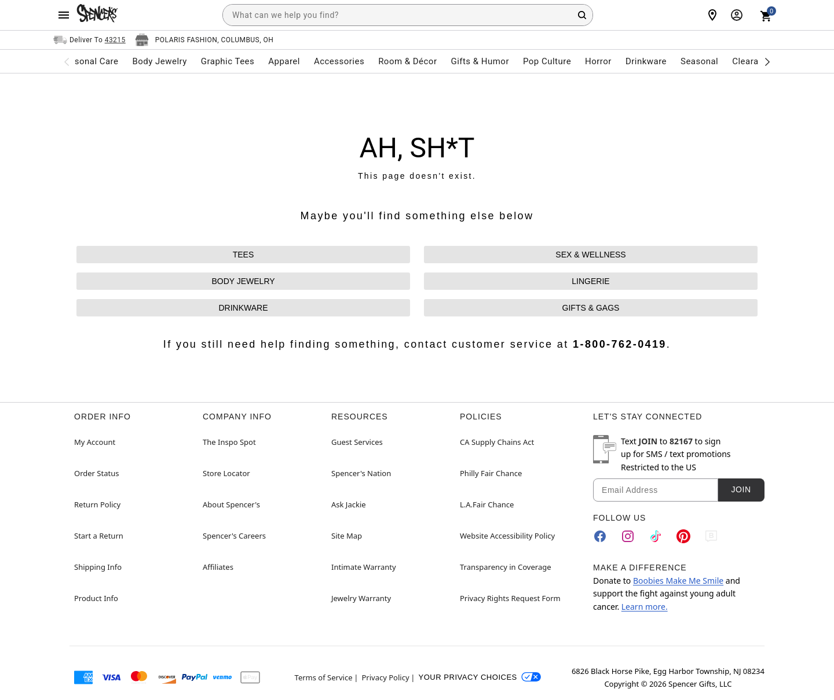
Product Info (96, 598)
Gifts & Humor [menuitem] (480, 61)
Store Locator (226, 473)
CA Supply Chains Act (497, 442)
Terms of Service (324, 677)
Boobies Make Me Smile (678, 580)
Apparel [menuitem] (284, 61)
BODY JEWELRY (243, 281)
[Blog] (711, 536)
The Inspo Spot (229, 442)
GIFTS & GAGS (591, 307)
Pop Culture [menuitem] (547, 61)
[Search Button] (582, 15)
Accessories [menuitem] (339, 61)
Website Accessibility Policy (507, 535)
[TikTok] (656, 536)
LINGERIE (590, 281)
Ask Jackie (348, 504)
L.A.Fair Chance (487, 504)
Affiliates (218, 567)
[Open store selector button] (204, 40)
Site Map (346, 535)
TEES (243, 254)
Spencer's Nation (361, 473)
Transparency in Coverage (505, 567)
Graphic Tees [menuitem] (227, 61)
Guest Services (357, 442)
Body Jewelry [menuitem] (159, 61)
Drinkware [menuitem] (646, 61)
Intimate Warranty (363, 567)
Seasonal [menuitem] (699, 61)
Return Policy (97, 504)
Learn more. (644, 606)
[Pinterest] (683, 536)
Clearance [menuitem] (752, 61)
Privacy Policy (385, 677)
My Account (94, 442)
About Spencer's (231, 504)
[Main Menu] (63, 15)
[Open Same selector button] (89, 40)
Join (741, 489)
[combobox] (407, 15)
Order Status (96, 473)
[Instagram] (628, 536)
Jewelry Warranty (361, 598)
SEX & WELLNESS (590, 254)
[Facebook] (600, 536)
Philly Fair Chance (491, 473)
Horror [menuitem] (598, 61)
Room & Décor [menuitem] (407, 61)
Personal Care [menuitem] (90, 61)
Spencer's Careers (234, 535)
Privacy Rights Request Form (510, 598)
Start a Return (98, 535)
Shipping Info (98, 567)
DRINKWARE (243, 307)
